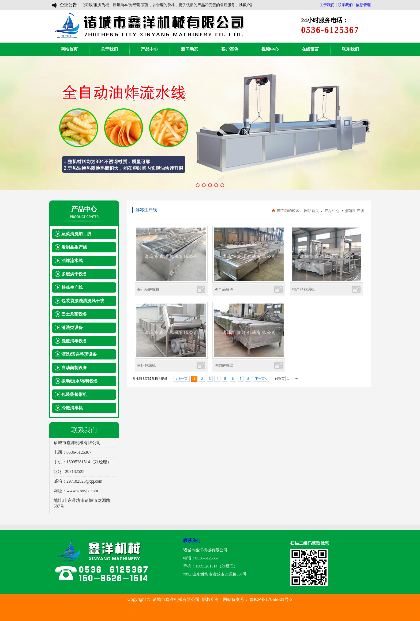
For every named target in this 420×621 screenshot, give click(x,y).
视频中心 (270, 49)
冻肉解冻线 (224, 365)
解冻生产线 (354, 211)
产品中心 (149, 49)
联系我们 (345, 5)
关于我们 (327, 5)
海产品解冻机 (148, 289)
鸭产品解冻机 (303, 289)
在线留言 (310, 49)
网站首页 (69, 49)
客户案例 (229, 49)
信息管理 (363, 5)
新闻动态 (189, 49)
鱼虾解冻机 (146, 365)
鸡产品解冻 (224, 289)
